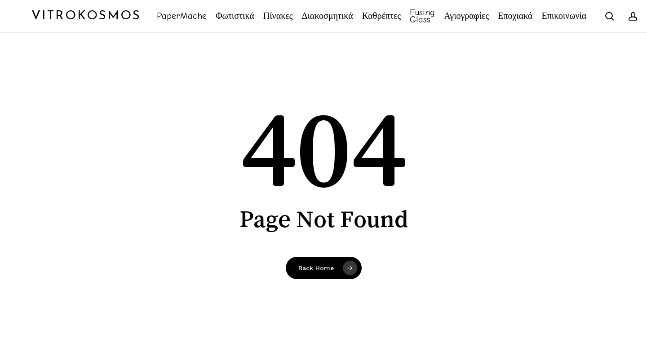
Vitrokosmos (86, 16)
